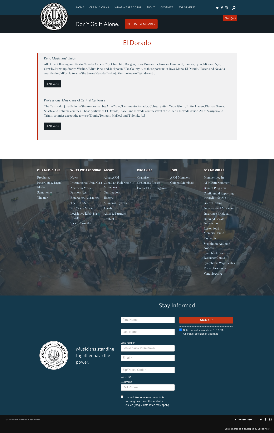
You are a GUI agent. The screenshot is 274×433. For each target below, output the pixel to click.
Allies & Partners (115, 213)
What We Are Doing (128, 7)
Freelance (43, 177)
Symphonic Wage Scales (219, 263)
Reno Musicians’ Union (60, 58)
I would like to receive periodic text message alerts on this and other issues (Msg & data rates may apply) (145, 401)
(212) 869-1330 (243, 419)
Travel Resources (215, 268)
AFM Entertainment (217, 182)
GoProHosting (213, 203)
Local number (128, 343)
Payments (210, 238)
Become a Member (141, 24)
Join (173, 170)
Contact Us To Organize (152, 188)
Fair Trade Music (81, 208)
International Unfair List (86, 182)
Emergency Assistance (84, 197)
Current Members (181, 182)
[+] (269, 428)
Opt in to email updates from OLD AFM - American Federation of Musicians (201, 331)
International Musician (219, 208)
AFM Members (180, 177)
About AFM (111, 177)
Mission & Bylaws (115, 203)
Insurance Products (216, 213)
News (74, 177)
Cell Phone (126, 382)
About (151, 7)
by (246, 428)
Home (80, 7)
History (108, 197)
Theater (42, 197)
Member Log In (214, 177)
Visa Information (81, 223)
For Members (187, 7)
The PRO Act (79, 203)
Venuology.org (213, 273)
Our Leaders (112, 192)
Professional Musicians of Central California (74, 100)
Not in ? (126, 377)
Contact (109, 219)
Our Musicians (99, 7)
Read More (52, 83)
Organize (166, 7)
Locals (108, 208)
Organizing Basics (148, 182)
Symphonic (44, 192)
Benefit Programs (215, 188)
